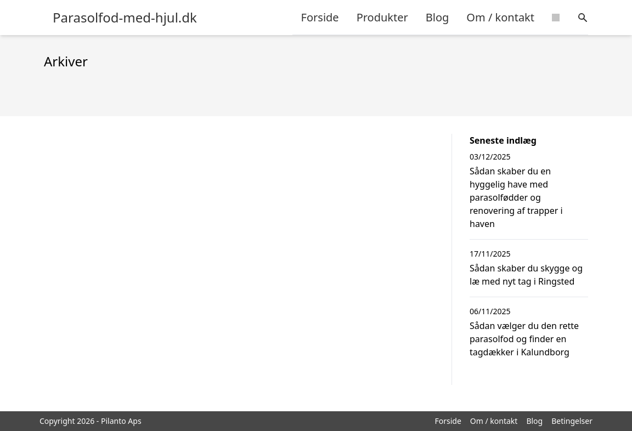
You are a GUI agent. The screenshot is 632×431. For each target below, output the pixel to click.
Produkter (382, 17)
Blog (437, 17)
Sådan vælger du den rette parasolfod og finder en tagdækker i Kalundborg (524, 339)
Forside (320, 17)
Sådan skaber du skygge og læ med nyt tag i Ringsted (526, 274)
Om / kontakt (500, 17)
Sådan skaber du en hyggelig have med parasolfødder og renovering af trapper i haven (516, 197)
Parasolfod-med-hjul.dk (125, 17)
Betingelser (571, 421)
